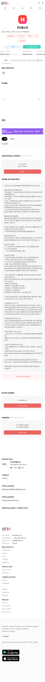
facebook (5, 592)
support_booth (32, 47)
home (4, 556)
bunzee (4, 580)
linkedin (4, 589)
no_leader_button (22, 405)
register (22, 171)
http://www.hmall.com (10, 500)
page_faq (5, 573)
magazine (5, 562)
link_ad (14, 543)
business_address (22, 629)
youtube (5, 595)
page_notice (6, 570)
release (4, 553)
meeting (5, 559)
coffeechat (6, 550)
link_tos (4, 603)
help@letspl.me (17, 540)
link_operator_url (20, 538)
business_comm (8, 629)
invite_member (22, 432)
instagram (5, 583)
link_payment (6, 609)
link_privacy (6, 606)
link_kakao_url (17, 535)
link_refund (6, 612)
